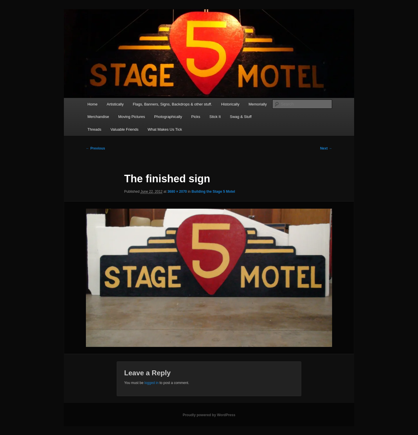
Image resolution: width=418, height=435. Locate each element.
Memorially (257, 104)
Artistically (115, 104)
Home (92, 104)
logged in (151, 383)
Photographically (168, 116)
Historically (230, 104)
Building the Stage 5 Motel (213, 192)
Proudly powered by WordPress (209, 415)
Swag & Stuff (241, 116)
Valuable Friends (124, 129)
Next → (326, 148)
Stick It (215, 116)
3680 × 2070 (177, 192)
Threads (94, 129)
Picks (195, 116)
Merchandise (98, 116)
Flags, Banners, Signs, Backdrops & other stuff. (172, 104)
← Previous (95, 148)
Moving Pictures (131, 116)
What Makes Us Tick (164, 129)
